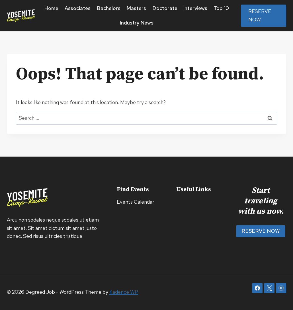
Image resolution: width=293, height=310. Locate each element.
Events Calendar (135, 201)
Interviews (195, 8)
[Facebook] (257, 288)
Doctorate (164, 8)
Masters (136, 8)
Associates (78, 8)
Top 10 (221, 8)
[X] (269, 288)
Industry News (136, 22)
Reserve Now (259, 15)
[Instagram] (281, 288)
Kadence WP (123, 292)
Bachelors (108, 8)
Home (51, 8)
